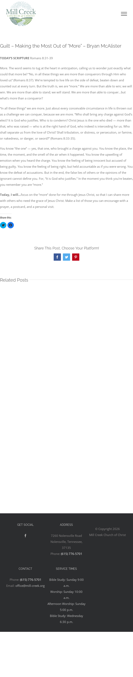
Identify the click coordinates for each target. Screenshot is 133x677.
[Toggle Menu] (124, 14)
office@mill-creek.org (30, 586)
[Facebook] (25, 535)
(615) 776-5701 (71, 554)
